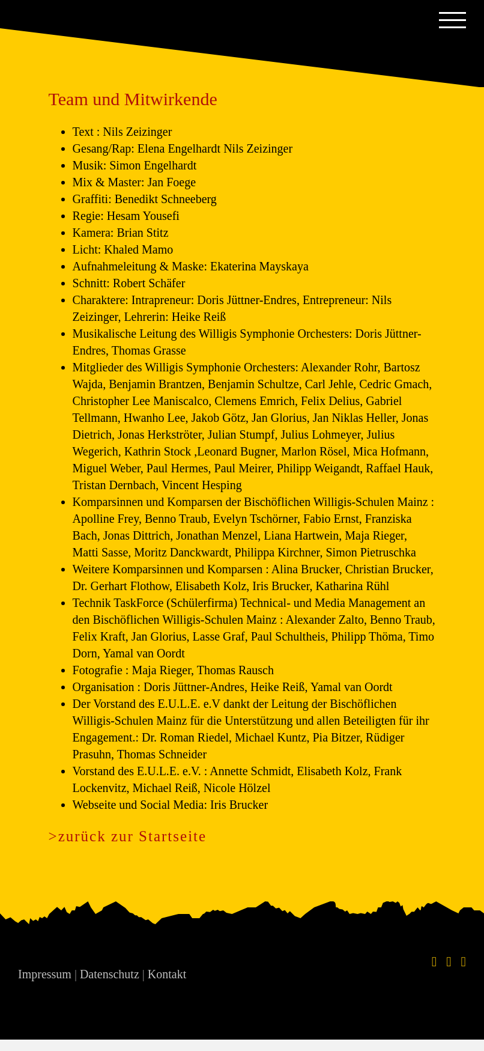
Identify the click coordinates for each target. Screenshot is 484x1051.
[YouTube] (463, 962)
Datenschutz (109, 974)
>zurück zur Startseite (128, 836)
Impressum (44, 974)
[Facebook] (434, 962)
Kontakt (167, 974)
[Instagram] (448, 962)
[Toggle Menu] (452, 20)
